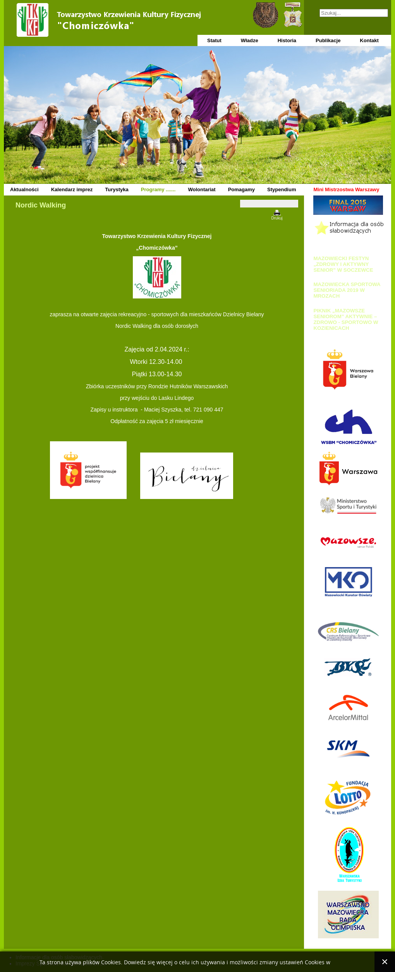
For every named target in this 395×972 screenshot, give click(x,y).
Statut (214, 40)
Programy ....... (158, 189)
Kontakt (369, 40)
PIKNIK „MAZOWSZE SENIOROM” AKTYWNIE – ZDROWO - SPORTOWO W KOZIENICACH (345, 319)
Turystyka (116, 189)
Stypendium (281, 189)
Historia (287, 40)
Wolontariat (201, 189)
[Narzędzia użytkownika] (269, 203)
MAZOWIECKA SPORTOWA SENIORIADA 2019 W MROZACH (346, 290)
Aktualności (24, 189)
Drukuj (277, 218)
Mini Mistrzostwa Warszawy (346, 189)
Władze (249, 40)
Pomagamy (241, 189)
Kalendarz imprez (72, 189)
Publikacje (328, 40)
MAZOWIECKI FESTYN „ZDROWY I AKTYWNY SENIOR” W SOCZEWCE (343, 264)
